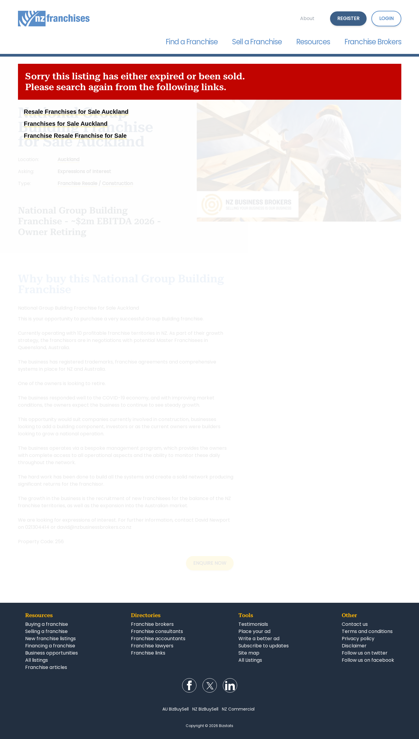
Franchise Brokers (372, 42)
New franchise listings (50, 638)
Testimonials (253, 624)
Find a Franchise (192, 42)
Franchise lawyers (152, 645)
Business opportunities (51, 652)
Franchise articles (46, 667)
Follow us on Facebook (189, 685)
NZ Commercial (238, 709)
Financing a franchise (50, 645)
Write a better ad (258, 638)
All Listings (250, 660)
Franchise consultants (157, 631)
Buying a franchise (46, 624)
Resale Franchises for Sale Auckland (76, 111)
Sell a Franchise (257, 42)
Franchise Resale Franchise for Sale (75, 135)
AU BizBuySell (175, 709)
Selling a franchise (46, 631)
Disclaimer (354, 645)
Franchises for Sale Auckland (66, 123)
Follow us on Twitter (209, 685)
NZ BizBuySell (205, 709)
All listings (36, 660)
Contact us (355, 624)
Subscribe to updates (263, 645)
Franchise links (148, 652)
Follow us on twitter (365, 652)
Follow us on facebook (368, 660)
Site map (248, 652)
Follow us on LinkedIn (230, 685)
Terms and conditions (367, 631)
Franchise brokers (152, 624)
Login (386, 18)
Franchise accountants (158, 638)
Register (348, 18)
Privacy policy (358, 638)
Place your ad (254, 631)
